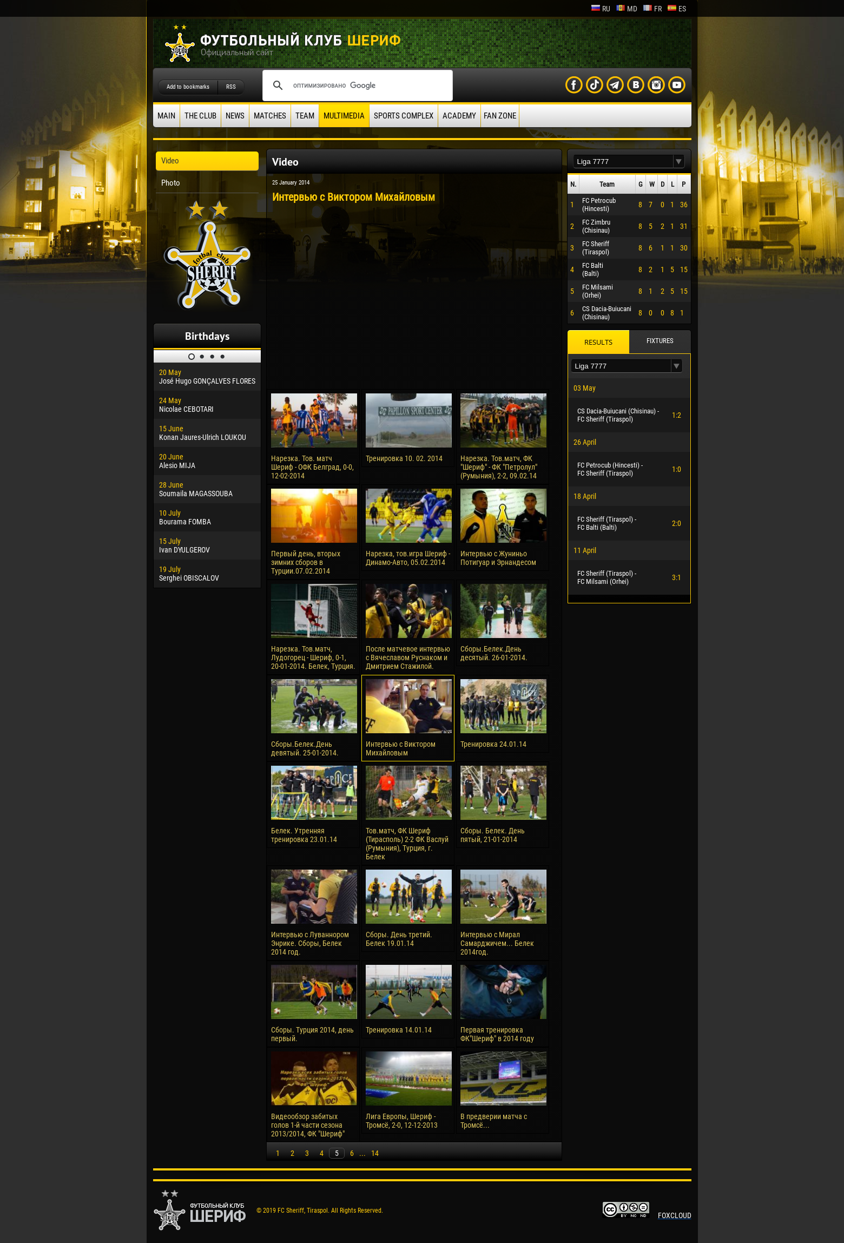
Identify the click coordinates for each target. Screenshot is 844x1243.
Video (170, 161)
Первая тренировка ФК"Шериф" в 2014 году (497, 1034)
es (676, 8)
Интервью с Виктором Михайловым (401, 748)
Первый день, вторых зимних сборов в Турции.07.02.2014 (305, 562)
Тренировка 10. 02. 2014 (404, 458)
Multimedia (344, 116)
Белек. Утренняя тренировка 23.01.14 (304, 835)
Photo (170, 183)
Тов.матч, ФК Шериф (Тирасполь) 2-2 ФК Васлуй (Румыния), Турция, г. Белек (407, 843)
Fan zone (500, 116)
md (626, 8)
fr (652, 8)
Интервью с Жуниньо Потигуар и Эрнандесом (498, 558)
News (235, 116)
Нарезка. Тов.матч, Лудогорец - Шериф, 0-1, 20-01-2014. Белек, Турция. (313, 657)
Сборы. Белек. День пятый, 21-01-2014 (492, 835)
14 (375, 1153)
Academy (459, 116)
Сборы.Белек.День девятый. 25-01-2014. (305, 748)
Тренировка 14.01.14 (399, 1029)
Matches (270, 116)
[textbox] (623, 161)
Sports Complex (403, 116)
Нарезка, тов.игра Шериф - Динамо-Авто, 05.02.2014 (408, 558)
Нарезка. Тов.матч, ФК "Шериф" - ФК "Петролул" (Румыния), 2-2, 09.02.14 (498, 467)
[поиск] (356, 85)
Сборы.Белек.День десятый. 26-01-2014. (494, 653)
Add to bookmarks (188, 86)
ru (600, 8)
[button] (679, 161)
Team (304, 116)
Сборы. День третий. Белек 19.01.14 (399, 939)
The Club (200, 116)
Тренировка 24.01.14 (493, 744)
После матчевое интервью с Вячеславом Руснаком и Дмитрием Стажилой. (408, 657)
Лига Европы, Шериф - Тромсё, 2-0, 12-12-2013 (402, 1120)
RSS (231, 86)
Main (166, 116)
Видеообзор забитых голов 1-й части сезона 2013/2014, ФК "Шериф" (308, 1125)
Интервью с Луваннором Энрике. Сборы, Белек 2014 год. (310, 943)
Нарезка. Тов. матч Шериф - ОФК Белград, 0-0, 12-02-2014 (312, 467)
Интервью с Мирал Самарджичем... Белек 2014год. (497, 943)
